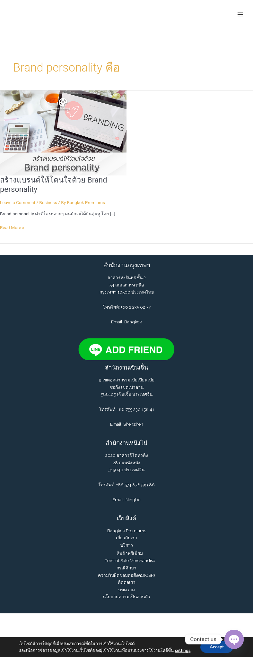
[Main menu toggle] (240, 14)
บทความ (126, 589)
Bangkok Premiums (126, 530)
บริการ (126, 545)
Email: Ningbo (126, 499)
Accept (217, 647)
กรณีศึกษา (126, 567)
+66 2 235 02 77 (136, 307)
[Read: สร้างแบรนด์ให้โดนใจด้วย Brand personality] (63, 132)
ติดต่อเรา (126, 582)
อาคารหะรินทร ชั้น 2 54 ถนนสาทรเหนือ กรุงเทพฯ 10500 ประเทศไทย (127, 285)
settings (182, 650)
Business (48, 202)
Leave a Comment (17, 202)
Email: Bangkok (126, 322)
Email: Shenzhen (126, 424)
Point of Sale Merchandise (130, 560)
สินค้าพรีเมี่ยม (130, 553)
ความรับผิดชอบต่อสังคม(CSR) (126, 575)
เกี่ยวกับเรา (126, 538)
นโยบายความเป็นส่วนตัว (126, 597)
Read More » (12, 227)
